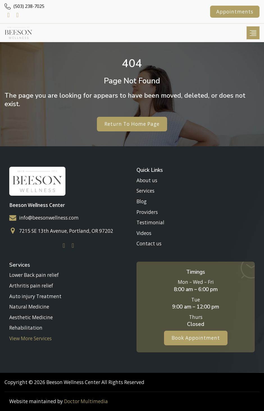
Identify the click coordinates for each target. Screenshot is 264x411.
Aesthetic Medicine (31, 317)
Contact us (148, 244)
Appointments (234, 11)
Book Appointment (196, 338)
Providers (147, 212)
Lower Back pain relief (34, 275)
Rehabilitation (25, 328)
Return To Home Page (132, 124)
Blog (141, 201)
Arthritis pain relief (31, 285)
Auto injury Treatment (35, 296)
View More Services (30, 338)
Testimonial (150, 222)
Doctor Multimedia (86, 401)
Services (145, 191)
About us (146, 180)
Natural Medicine (29, 306)
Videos (143, 233)
